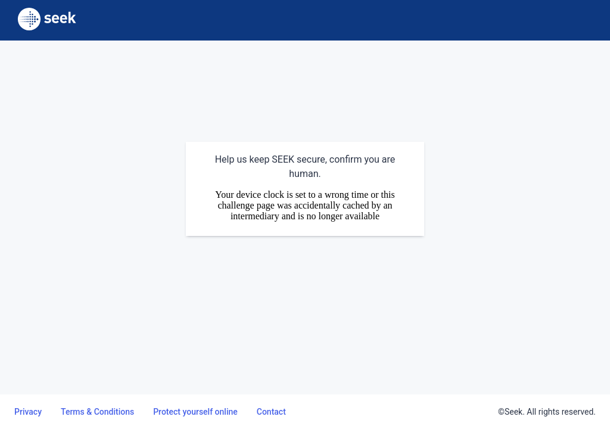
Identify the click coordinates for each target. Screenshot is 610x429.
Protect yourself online (195, 411)
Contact (271, 411)
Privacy (28, 411)
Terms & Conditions (97, 411)
